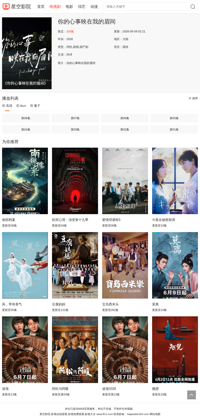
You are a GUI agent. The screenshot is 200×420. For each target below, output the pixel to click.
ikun (21, 105)
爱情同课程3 (111, 220)
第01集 (174, 129)
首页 (41, 7)
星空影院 (21, 6)
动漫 (94, 7)
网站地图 (155, 414)
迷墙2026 (109, 388)
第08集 (25, 118)
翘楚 (155, 388)
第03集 (75, 129)
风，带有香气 (12, 304)
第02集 (124, 129)
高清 (7, 105)
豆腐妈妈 (58, 304)
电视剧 (55, 7)
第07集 (75, 118)
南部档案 (8, 220)
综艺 (81, 7)
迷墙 (5, 388)
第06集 (124, 118)
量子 (35, 105)
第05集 (174, 118)
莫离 (155, 304)
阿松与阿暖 (60, 388)
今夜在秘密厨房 (163, 220)
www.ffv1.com (104, 414)
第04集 (25, 129)
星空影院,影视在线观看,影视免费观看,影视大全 (68, 414)
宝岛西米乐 (110, 304)
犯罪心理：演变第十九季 (70, 220)
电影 (69, 7)
